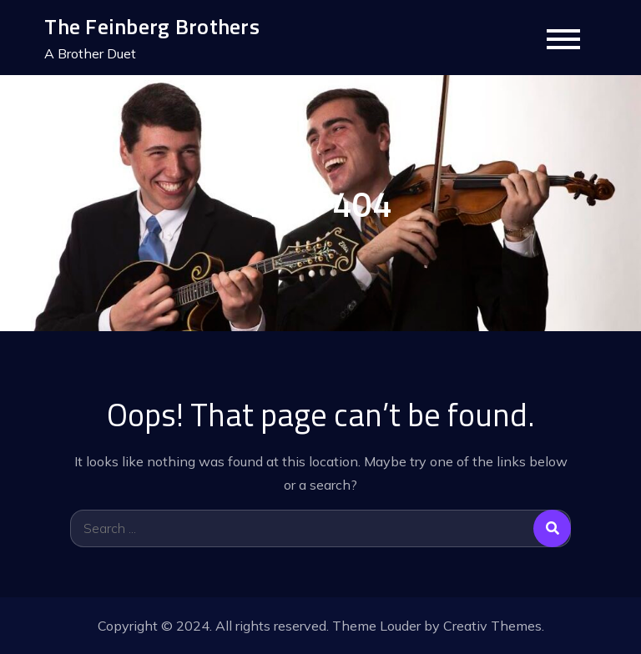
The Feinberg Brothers (151, 26)
